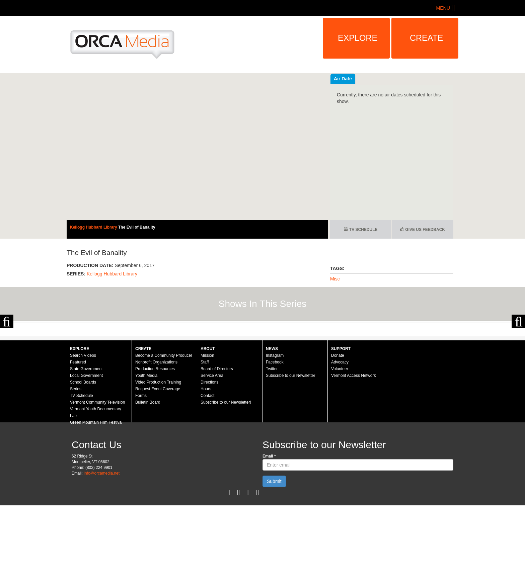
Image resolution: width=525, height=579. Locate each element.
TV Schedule (360, 229)
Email (269, 529)
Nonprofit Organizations (156, 435)
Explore (357, 38)
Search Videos (83, 429)
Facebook (275, 435)
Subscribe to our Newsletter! (226, 476)
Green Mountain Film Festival (96, 496)
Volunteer (339, 442)
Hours (206, 462)
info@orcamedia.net (102, 547)
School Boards (83, 455)
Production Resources (155, 442)
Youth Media (146, 449)
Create (426, 38)
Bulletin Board (147, 476)
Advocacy (340, 435)
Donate (337, 429)
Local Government (86, 449)
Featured (78, 435)
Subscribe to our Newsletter (290, 449)
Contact (207, 469)
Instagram (275, 429)
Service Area (212, 449)
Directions (209, 455)
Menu (443, 8)
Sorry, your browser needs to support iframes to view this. (197, 146)
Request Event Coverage (157, 462)
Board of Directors (217, 442)
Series (75, 462)
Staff (205, 435)
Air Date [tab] (383, 78)
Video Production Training (158, 455)
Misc (335, 278)
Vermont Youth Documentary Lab (95, 486)
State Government (86, 442)
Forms (141, 469)
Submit (274, 555)
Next (518, 358)
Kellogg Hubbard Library (94, 227)
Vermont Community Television (97, 476)
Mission (207, 429)
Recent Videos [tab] (350, 78)
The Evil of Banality (136, 227)
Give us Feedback (422, 229)
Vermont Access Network (353, 449)
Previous (6, 358)
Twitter (272, 442)
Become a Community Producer (163, 429)
